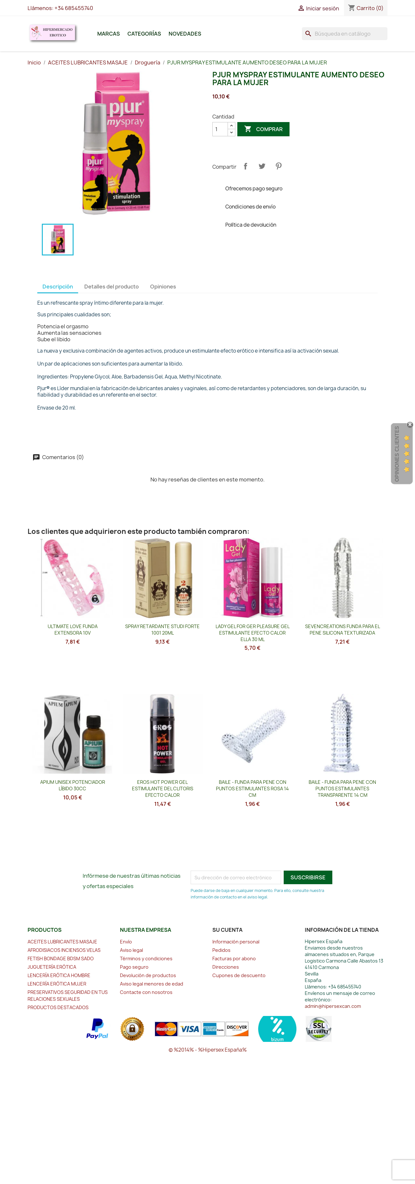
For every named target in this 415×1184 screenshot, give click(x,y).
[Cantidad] (220, 129)
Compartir (245, 166)
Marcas (108, 33)
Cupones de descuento (239, 975)
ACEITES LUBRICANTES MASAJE (62, 942)
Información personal (235, 942)
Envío (126, 942)
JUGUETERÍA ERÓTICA (52, 967)
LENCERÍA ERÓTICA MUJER (57, 984)
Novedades (185, 33)
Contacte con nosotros (146, 992)
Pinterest (278, 166)
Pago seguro (134, 967)
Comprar (263, 129)
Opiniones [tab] (163, 286)
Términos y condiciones (146, 958)
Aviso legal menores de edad (151, 984)
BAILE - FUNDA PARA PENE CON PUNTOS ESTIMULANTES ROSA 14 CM (252, 788)
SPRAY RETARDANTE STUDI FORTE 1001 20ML (162, 629)
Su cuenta (227, 929)
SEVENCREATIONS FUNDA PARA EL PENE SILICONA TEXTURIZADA (342, 629)
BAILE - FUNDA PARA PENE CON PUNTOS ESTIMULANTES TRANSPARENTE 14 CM (342, 788)
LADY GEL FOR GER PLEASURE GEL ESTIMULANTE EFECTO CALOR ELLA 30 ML (253, 632)
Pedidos (221, 950)
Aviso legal (131, 950)
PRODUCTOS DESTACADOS (58, 1007)
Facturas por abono (234, 958)
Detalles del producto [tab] (111, 286)
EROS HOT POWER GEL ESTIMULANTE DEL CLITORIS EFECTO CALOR (162, 788)
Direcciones (225, 967)
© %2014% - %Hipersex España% (208, 1049)
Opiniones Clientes (397, 454)
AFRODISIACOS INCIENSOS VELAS (64, 950)
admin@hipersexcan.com (333, 1006)
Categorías (144, 33)
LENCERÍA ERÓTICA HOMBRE (59, 975)
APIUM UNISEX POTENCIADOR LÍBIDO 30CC (72, 785)
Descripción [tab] (57, 286)
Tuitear (261, 166)
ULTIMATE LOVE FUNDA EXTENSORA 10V (73, 629)
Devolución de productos (148, 975)
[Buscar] (344, 33)
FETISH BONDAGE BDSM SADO (61, 958)
